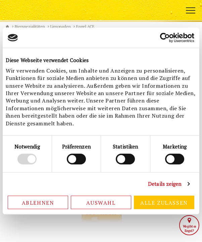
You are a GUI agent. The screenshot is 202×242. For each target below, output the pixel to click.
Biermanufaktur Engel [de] (7, 27)
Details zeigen (164, 183)
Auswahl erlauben (101, 204)
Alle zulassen (164, 202)
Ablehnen (38, 202)
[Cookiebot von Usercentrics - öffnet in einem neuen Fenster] (165, 38)
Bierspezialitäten (30, 26)
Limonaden (60, 26)
